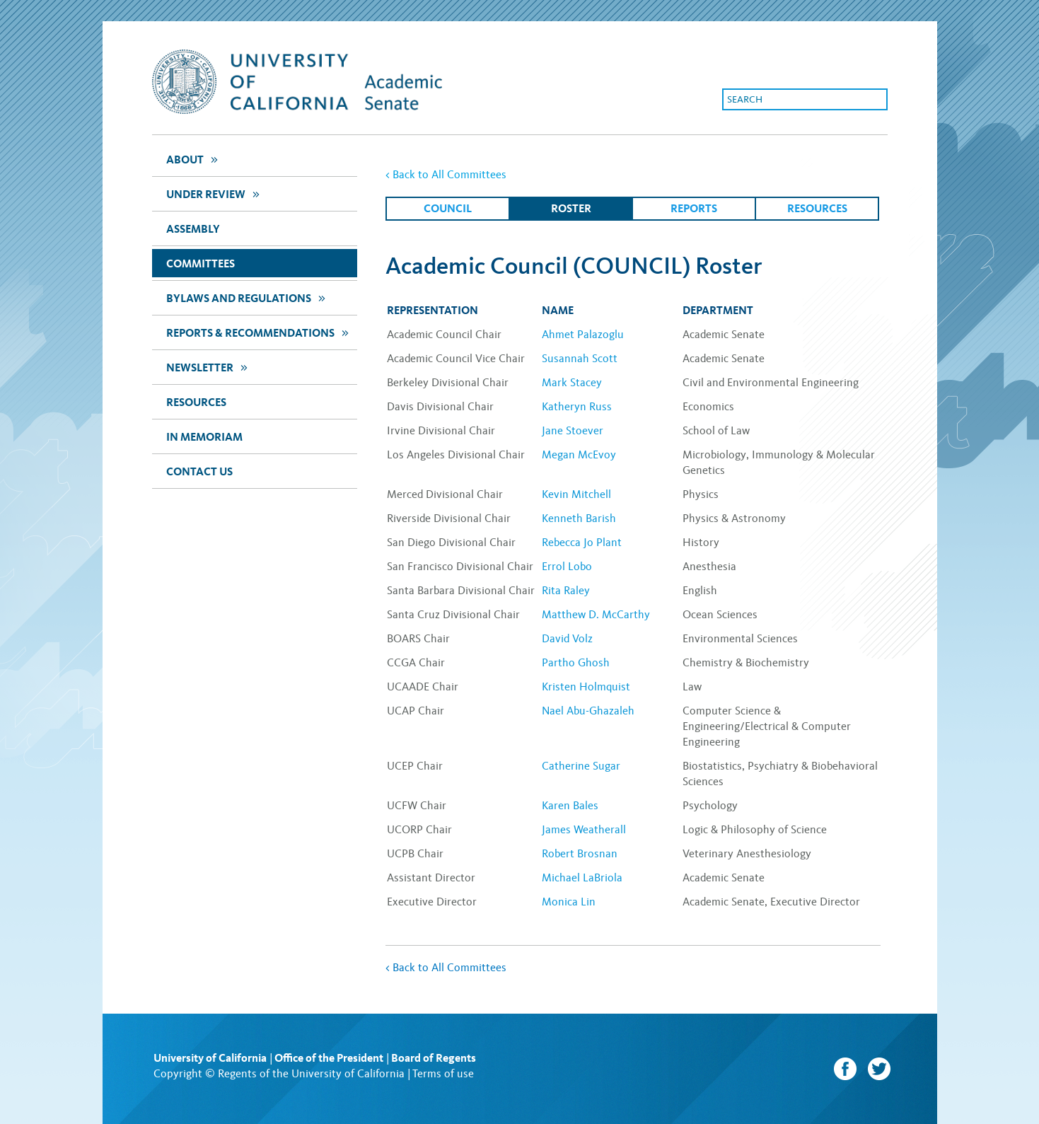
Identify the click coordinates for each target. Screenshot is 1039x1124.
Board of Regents (433, 1058)
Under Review (214, 193)
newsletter (208, 366)
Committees (200, 263)
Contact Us (199, 471)
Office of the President (328, 1058)
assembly (193, 229)
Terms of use (443, 1073)
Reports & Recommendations (259, 332)
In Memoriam (204, 437)
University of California (210, 1058)
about (193, 158)
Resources (196, 402)
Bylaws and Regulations (247, 297)
